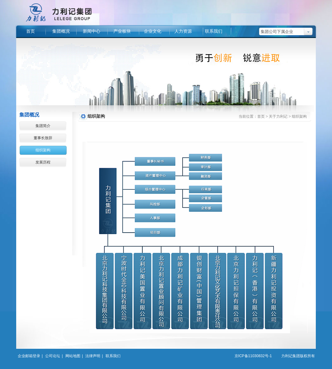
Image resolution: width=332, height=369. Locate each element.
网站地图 (72, 356)
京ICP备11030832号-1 (253, 356)
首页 (261, 116)
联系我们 (113, 356)
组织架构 (43, 150)
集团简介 (43, 126)
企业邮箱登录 (29, 356)
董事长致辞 (43, 138)
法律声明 (92, 356)
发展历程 (43, 162)
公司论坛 (52, 356)
